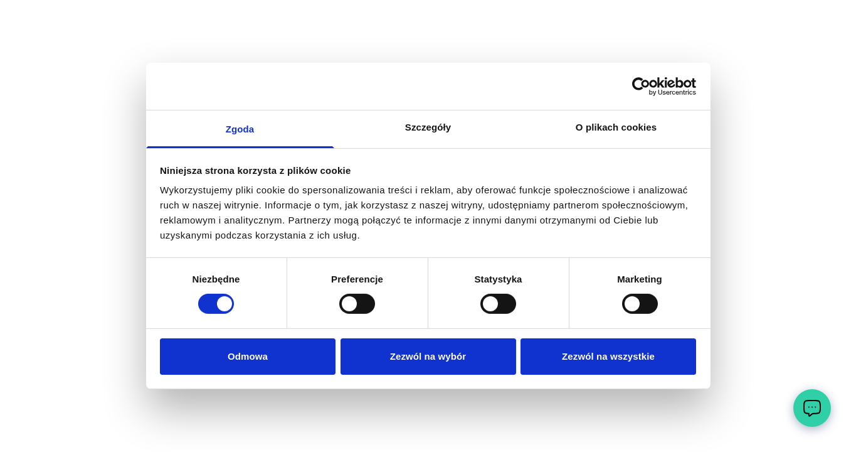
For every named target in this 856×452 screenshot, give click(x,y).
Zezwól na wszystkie (608, 356)
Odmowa (248, 356)
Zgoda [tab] (240, 129)
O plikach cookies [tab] (616, 127)
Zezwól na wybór (428, 356)
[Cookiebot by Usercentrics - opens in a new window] (641, 86)
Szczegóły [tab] (428, 127)
